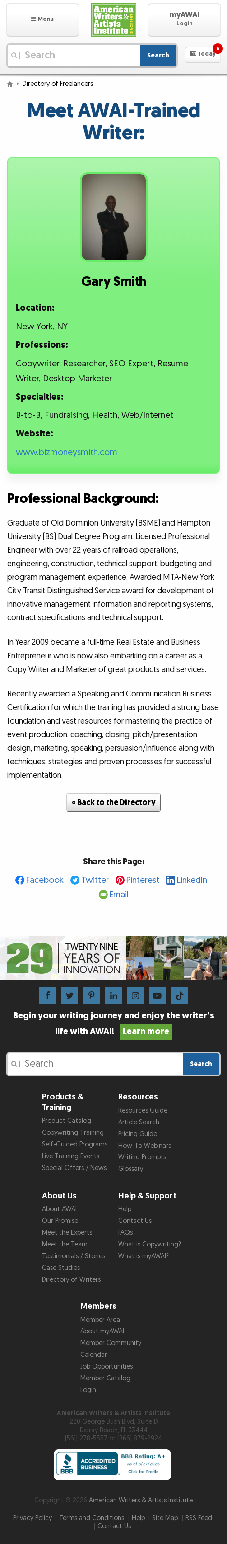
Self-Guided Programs (74, 1144)
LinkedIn (192, 880)
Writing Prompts (142, 1157)
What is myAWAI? (143, 1256)
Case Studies (61, 1268)
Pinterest (142, 880)
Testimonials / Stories (73, 1256)
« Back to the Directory (114, 802)
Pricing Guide (137, 1134)
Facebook (45, 880)
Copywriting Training (73, 1132)
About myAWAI (102, 1331)
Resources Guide (142, 1110)
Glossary (130, 1169)
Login (88, 1390)
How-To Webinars (144, 1145)
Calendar (93, 1354)
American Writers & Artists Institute (141, 1500)
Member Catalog (105, 1378)
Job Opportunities (106, 1366)
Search (158, 55)
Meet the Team (65, 1244)
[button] (42, 20)
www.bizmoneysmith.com (66, 452)
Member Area (100, 1320)
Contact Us (135, 1221)
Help (124, 1209)
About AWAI (59, 1209)
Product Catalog (66, 1121)
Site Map (165, 1518)
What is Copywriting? (149, 1244)
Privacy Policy (32, 1518)
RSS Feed (198, 1518)
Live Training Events (70, 1156)
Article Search (138, 1122)
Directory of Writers (71, 1279)
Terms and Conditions (91, 1518)
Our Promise (60, 1221)
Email (119, 894)
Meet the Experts (67, 1232)
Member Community (110, 1343)
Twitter (95, 880)
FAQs (125, 1232)
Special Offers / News (74, 1168)
